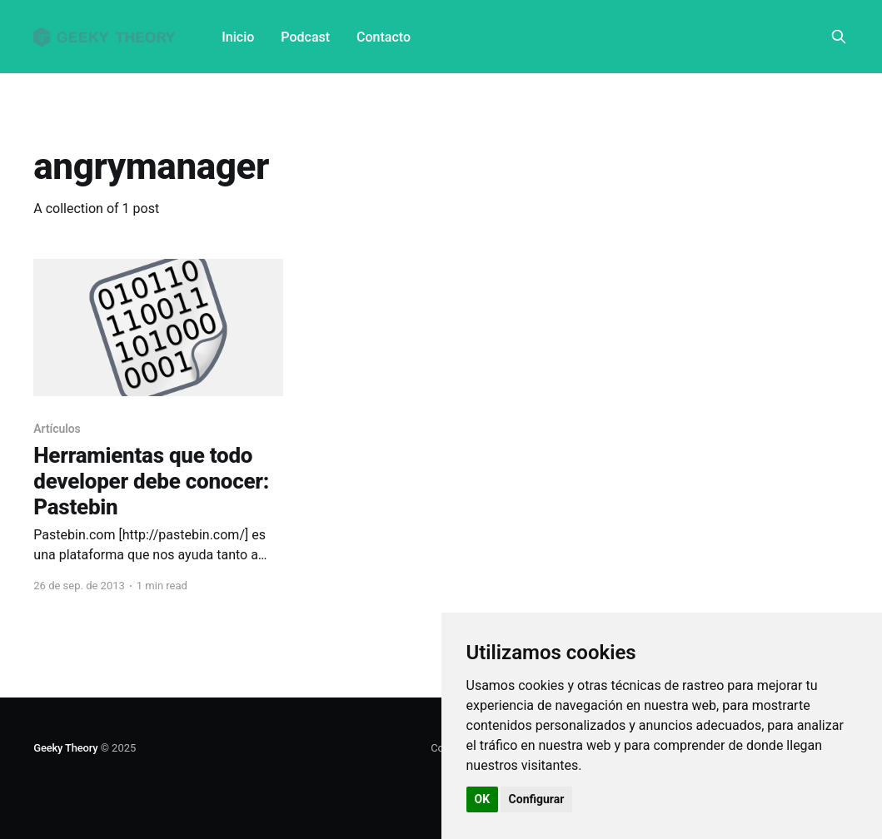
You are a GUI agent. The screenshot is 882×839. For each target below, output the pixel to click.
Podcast (305, 37)
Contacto (383, 37)
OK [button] (483, 799)
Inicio (238, 37)
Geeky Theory (65, 748)
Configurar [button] (537, 799)
